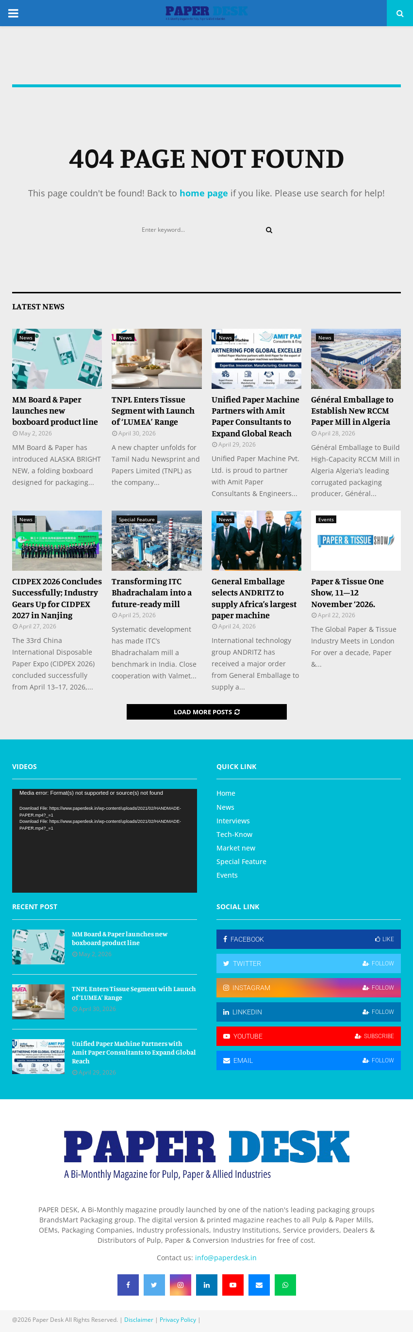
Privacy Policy (178, 1320)
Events (326, 519)
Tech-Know (234, 834)
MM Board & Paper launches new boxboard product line (55, 410)
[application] (104, 841)
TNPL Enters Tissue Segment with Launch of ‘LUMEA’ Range (153, 410)
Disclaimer (138, 1320)
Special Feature (137, 519)
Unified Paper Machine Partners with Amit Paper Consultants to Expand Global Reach (255, 416)
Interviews (233, 820)
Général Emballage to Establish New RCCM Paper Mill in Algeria (352, 410)
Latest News (38, 306)
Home (225, 793)
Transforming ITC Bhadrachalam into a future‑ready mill (152, 592)
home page (204, 193)
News (26, 337)
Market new (235, 847)
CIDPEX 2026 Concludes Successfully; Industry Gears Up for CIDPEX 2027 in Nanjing (57, 598)
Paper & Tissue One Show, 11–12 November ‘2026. (347, 592)
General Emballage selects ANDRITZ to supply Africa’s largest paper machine (254, 598)
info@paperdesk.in (226, 1257)
